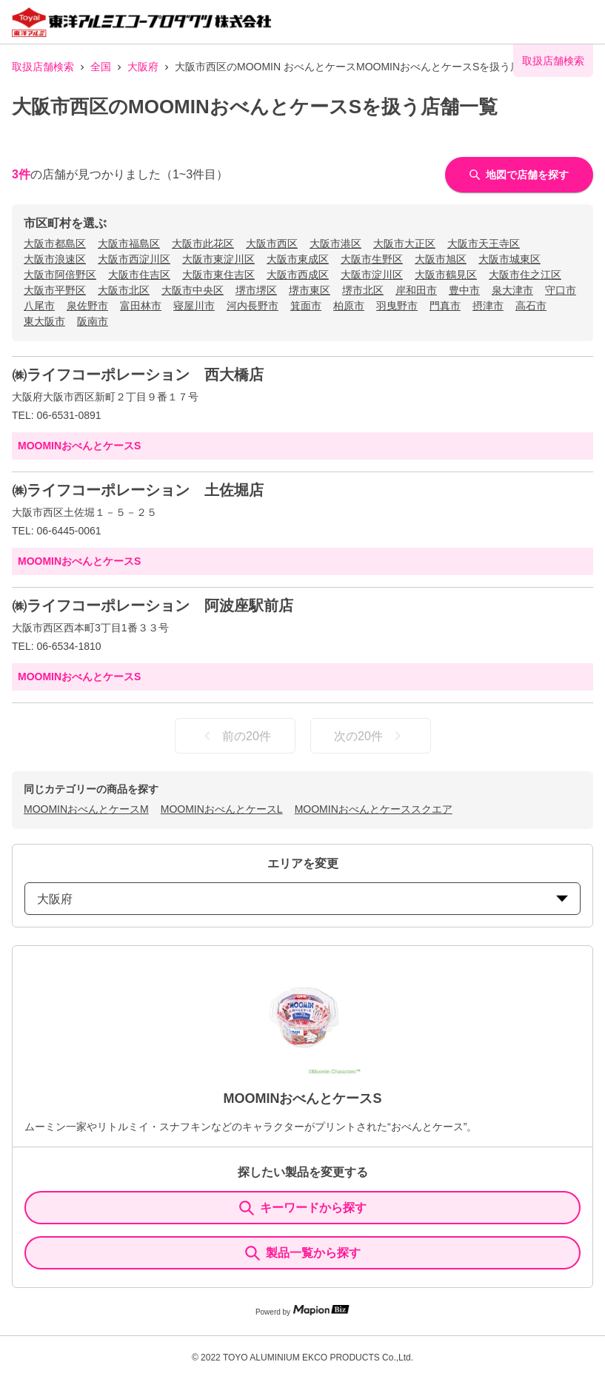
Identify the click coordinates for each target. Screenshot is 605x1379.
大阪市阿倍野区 (60, 275)
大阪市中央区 (192, 290)
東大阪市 (44, 321)
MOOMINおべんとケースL (222, 809)
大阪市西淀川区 (134, 259)
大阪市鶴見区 (446, 275)
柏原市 (348, 306)
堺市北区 (363, 290)
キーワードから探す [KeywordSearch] (303, 1208)
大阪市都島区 (55, 243)
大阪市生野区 (372, 259)
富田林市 (140, 306)
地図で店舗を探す (519, 175)
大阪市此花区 (203, 243)
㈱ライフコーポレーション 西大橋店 (138, 374)
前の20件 (234, 736)
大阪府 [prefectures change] (302, 899)
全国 (100, 67)
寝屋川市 (194, 306)
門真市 (445, 306)
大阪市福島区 (129, 243)
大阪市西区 (272, 243)
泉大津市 (512, 290)
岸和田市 (416, 290)
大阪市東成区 (298, 259)
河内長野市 (252, 306)
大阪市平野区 (55, 290)
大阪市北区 (124, 290)
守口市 (560, 290)
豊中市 (464, 290)
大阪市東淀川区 (218, 259)
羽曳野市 (397, 306)
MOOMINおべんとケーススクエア (373, 809)
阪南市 (92, 321)
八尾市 (39, 306)
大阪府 (142, 67)
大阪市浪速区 (55, 259)
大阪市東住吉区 (218, 275)
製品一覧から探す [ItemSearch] (303, 1253)
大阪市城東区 (509, 259)
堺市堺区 (256, 290)
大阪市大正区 (404, 243)
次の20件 (370, 736)
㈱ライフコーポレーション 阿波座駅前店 (152, 605)
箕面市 (305, 306)
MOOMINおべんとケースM (86, 809)
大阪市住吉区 (139, 275)
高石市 (530, 306)
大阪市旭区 (441, 259)
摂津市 (488, 306)
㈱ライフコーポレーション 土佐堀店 (138, 490)
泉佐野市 (87, 306)
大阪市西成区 (298, 275)
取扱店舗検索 (43, 67)
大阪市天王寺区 (483, 243)
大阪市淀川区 (372, 275)
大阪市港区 (335, 243)
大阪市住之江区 (525, 275)
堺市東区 (309, 290)
